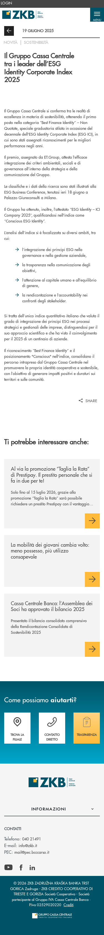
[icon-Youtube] (8, 868)
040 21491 (31, 839)
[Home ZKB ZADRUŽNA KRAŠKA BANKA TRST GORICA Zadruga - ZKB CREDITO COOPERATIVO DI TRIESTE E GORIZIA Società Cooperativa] (22, 15)
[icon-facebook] (21, 868)
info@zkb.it (28, 845)
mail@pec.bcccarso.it (31, 852)
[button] (97, 15)
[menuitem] (6, 3)
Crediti (68, 904)
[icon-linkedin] (32, 868)
